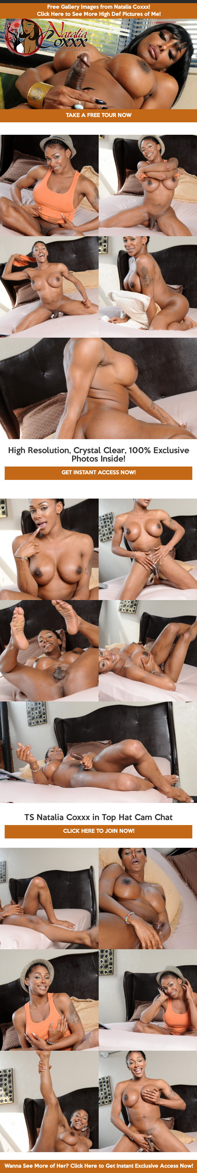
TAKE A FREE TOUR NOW (98, 115)
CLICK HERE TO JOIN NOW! (98, 831)
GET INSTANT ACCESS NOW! (98, 473)
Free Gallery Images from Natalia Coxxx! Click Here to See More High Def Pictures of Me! (98, 11)
